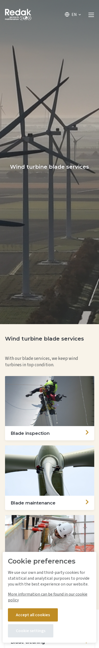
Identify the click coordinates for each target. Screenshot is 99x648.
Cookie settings (30, 631)
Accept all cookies (33, 615)
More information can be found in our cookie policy (47, 597)
